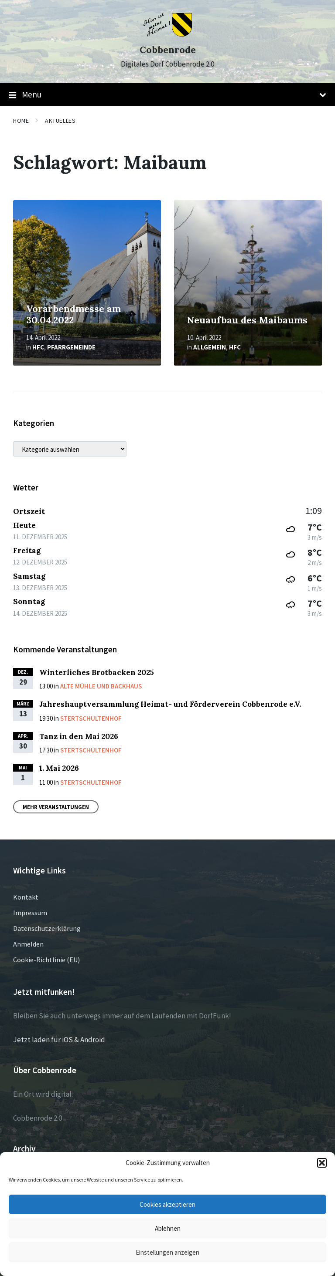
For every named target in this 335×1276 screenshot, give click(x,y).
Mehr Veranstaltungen (56, 806)
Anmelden (28, 944)
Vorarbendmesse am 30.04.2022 (73, 314)
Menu (167, 95)
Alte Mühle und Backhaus (101, 686)
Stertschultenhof (91, 718)
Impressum (30, 912)
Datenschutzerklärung (47, 928)
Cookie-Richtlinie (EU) (46, 959)
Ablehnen (168, 1228)
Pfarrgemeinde (71, 347)
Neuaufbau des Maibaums (247, 320)
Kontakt (25, 897)
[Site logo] (168, 34)
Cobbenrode (168, 50)
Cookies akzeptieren (167, 1204)
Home (21, 120)
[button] (322, 1162)
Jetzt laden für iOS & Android (59, 1039)
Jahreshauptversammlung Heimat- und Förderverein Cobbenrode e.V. (170, 704)
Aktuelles (60, 120)
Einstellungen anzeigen (167, 1252)
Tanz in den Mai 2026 (78, 736)
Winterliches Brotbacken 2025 (96, 672)
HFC (38, 347)
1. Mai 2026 (59, 768)
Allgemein (209, 347)
